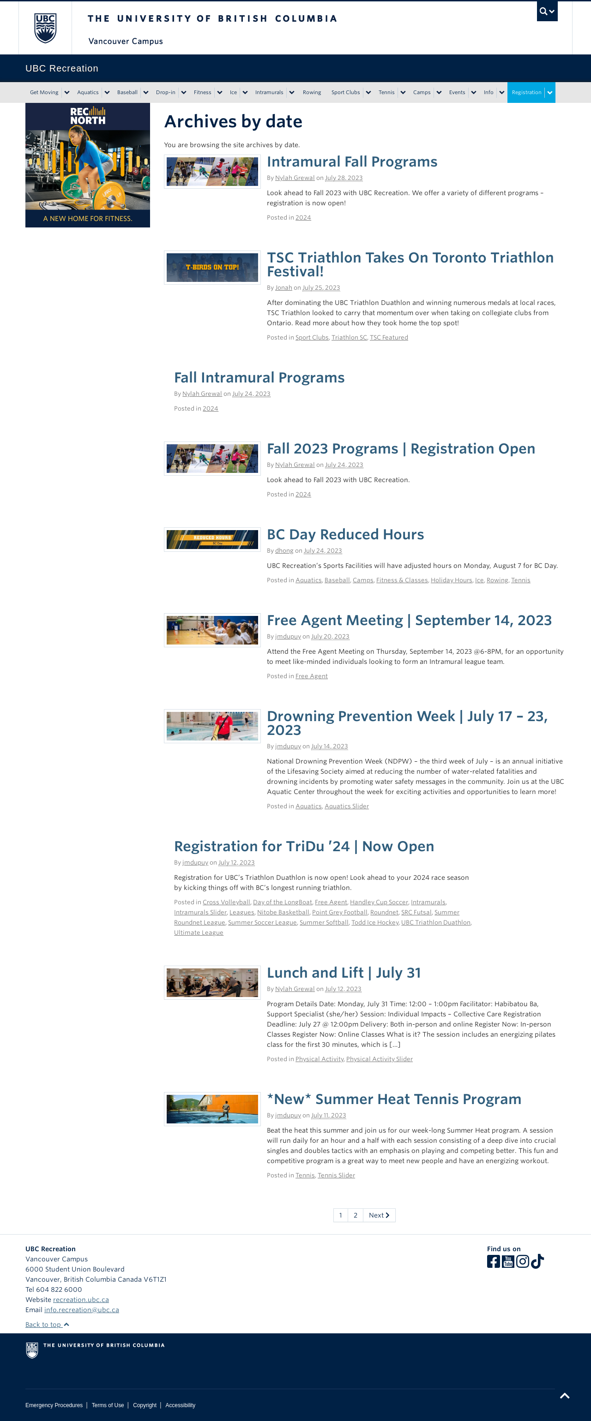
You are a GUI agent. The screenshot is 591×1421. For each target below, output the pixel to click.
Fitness (202, 92)
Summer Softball (324, 922)
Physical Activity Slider (379, 1059)
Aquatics (88, 92)
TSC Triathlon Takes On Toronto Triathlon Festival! (410, 264)
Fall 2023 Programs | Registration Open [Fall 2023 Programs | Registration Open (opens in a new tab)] (401, 448)
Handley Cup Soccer (379, 902)
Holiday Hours (451, 580)
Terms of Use (108, 1405)
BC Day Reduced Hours (345, 534)
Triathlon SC (349, 337)
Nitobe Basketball (283, 912)
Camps (422, 92)
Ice (233, 92)
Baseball (127, 92)
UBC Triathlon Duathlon (435, 922)
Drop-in (165, 92)
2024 (303, 217)
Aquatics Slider (347, 806)
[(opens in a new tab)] (212, 171)
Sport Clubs (346, 92)
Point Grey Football (340, 912)
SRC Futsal (416, 912)
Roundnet (384, 912)
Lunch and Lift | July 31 (344, 972)
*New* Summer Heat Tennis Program (394, 1099)
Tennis (387, 92)
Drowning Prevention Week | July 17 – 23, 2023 (407, 723)
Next (379, 1215)
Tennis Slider (336, 1175)
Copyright (145, 1405)
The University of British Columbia (45, 27)
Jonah (283, 287)
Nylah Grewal (295, 177)
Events (457, 92)
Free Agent (312, 676)
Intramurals (269, 92)
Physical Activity (320, 1059)
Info (489, 92)
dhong (284, 550)
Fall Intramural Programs (259, 377)
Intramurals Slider (200, 912)
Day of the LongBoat (282, 902)
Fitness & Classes (402, 580)
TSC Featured (389, 337)
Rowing (312, 92)
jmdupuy (288, 636)
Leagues (241, 912)
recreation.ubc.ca (81, 1299)
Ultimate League (198, 932)
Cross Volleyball (226, 902)
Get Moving (44, 92)
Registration (527, 92)
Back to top (47, 1324)
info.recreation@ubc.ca (81, 1310)
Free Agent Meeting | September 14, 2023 (409, 620)
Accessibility (180, 1405)
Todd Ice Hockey (374, 922)
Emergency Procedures (54, 1405)
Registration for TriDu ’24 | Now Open (304, 846)
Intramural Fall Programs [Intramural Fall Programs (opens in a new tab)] (352, 161)
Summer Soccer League (262, 922)
